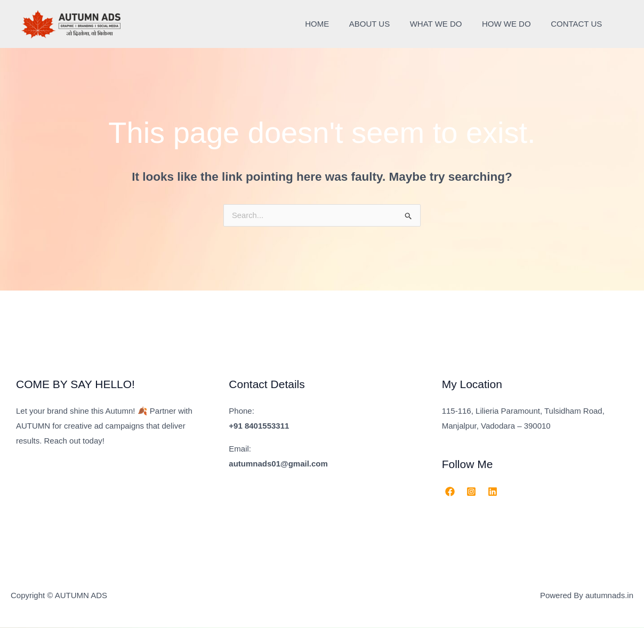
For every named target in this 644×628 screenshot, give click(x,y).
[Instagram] (471, 492)
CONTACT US (578, 23)
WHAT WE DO (446, 23)
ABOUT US (383, 23)
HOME (335, 23)
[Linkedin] (493, 492)
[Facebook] (450, 492)
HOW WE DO (512, 23)
